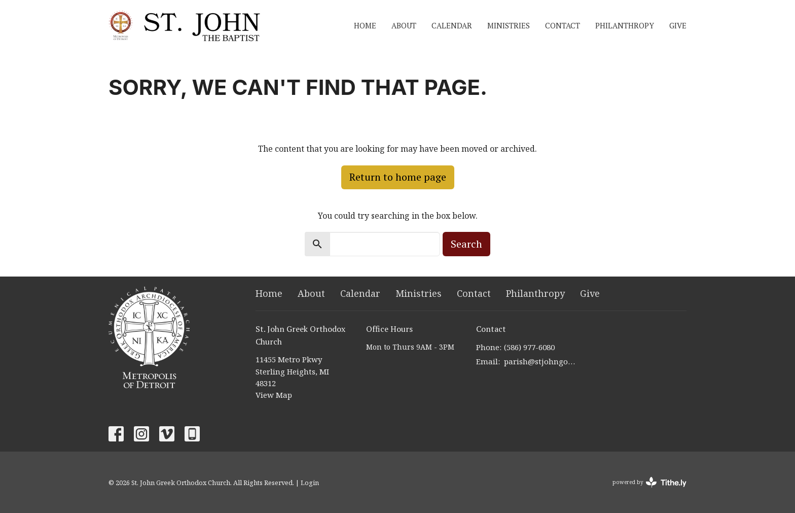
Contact (562, 25)
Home (365, 25)
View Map (274, 395)
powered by (649, 482)
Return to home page (397, 177)
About (403, 25)
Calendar (451, 25)
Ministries (508, 25)
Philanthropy (624, 25)
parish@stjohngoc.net (540, 361)
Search (466, 244)
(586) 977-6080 (529, 347)
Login (310, 482)
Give (677, 25)
